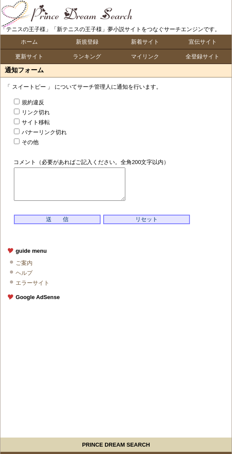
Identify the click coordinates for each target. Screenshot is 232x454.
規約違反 (29, 102)
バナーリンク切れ (40, 132)
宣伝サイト (203, 42)
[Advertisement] (120, 365)
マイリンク (145, 56)
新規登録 (87, 42)
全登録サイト (202, 56)
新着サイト (145, 42)
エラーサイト (32, 283)
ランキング (87, 56)
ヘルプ (24, 273)
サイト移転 (32, 122)
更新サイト (29, 56)
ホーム (29, 42)
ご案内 (24, 263)
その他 (26, 142)
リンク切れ (32, 112)
